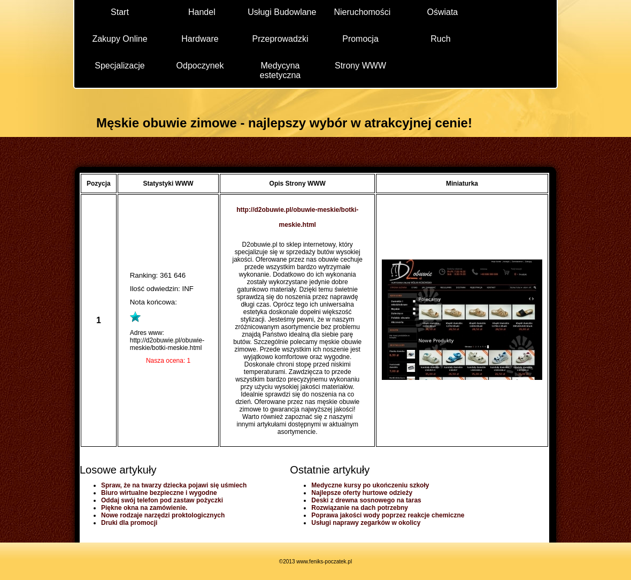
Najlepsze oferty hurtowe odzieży (361, 493)
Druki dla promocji (129, 522)
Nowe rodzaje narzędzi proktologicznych (163, 515)
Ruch (440, 38)
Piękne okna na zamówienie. (144, 508)
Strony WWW (360, 65)
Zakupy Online (119, 38)
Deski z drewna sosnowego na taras (366, 500)
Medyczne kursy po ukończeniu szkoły (370, 485)
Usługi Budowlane (282, 12)
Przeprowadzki (280, 38)
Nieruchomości (362, 12)
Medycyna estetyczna (280, 70)
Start (120, 12)
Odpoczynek (200, 65)
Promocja (360, 38)
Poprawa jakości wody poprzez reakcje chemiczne (387, 515)
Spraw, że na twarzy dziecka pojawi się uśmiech (174, 485)
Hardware (199, 38)
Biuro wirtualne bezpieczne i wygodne (159, 493)
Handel (202, 12)
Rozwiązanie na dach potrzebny (359, 508)
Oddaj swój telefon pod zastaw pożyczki (162, 500)
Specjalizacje (119, 65)
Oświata (442, 12)
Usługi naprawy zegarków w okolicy (365, 522)
